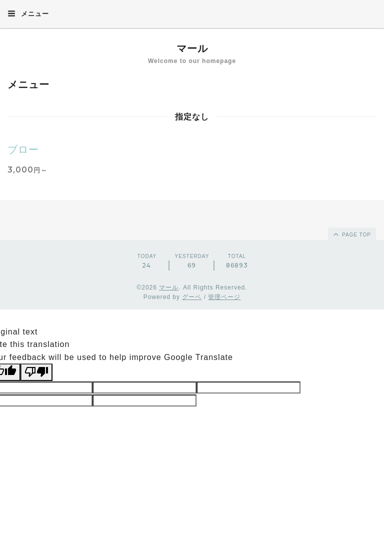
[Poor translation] (36, 372)
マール (192, 48)
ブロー (23, 150)
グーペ (192, 297)
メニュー (28, 14)
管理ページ (224, 297)
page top (351, 234)
